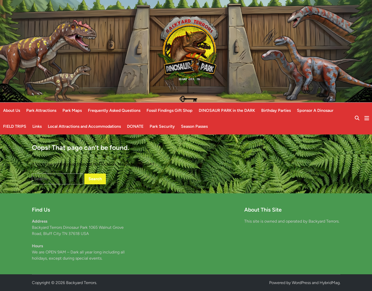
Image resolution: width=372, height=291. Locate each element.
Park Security (162, 126)
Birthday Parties (276, 110)
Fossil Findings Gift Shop (170, 110)
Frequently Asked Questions (114, 110)
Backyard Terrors (81, 282)
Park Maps (72, 110)
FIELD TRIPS (14, 126)
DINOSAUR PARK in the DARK (227, 110)
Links (37, 126)
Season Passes (194, 126)
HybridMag (330, 282)
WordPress (301, 282)
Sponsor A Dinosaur (315, 110)
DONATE (135, 126)
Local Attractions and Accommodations (84, 126)
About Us (11, 110)
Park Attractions (41, 110)
